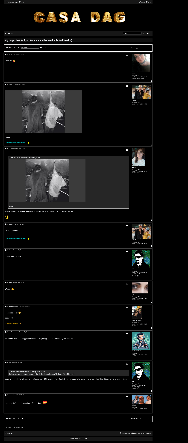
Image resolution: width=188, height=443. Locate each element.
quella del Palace (136, 320)
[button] (140, 48)
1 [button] (144, 48)
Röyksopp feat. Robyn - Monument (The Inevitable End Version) (38, 40)
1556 (139, 322)
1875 (139, 102)
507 (139, 75)
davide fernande (136, 350)
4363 (139, 170)
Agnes (133, 73)
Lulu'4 (133, 294)
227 (139, 407)
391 (139, 271)
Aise (133, 268)
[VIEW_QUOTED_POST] (25, 157)
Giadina (134, 167)
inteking (134, 100)
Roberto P (135, 405)
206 (139, 297)
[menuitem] (21, 2)
